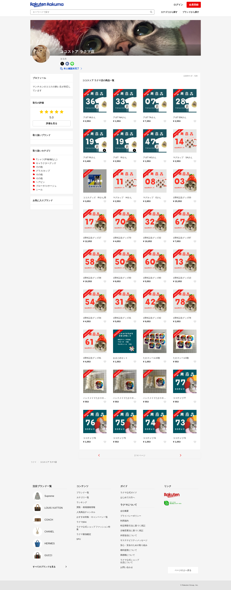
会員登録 (193, 4)
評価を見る (51, 123)
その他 (39, 167)
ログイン (178, 4)
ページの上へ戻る (183, 570)
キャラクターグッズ (46, 163)
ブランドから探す (190, 12)
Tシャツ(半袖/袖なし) (46, 159)
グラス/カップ (43, 170)
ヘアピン (40, 182)
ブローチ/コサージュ (46, 186)
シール (39, 189)
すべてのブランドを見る (44, 567)
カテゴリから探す (169, 12)
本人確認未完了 (69, 68)
